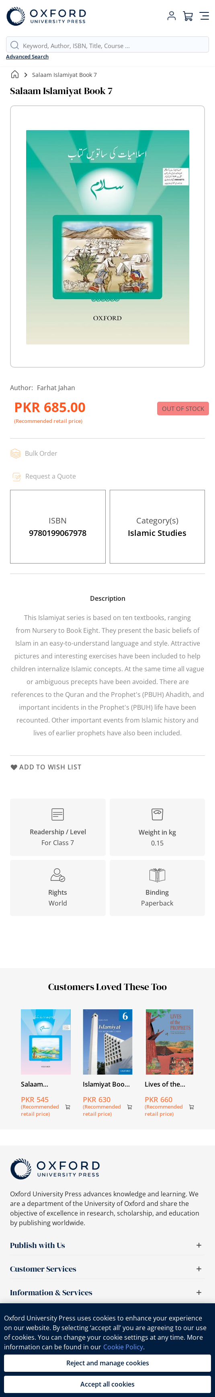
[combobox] (116, 46)
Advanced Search (27, 56)
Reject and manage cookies (107, 1363)
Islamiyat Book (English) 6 (105, 1084)
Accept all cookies (107, 1384)
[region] (107, 1350)
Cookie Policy (123, 1347)
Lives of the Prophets (162, 1084)
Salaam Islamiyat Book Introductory (43, 1084)
